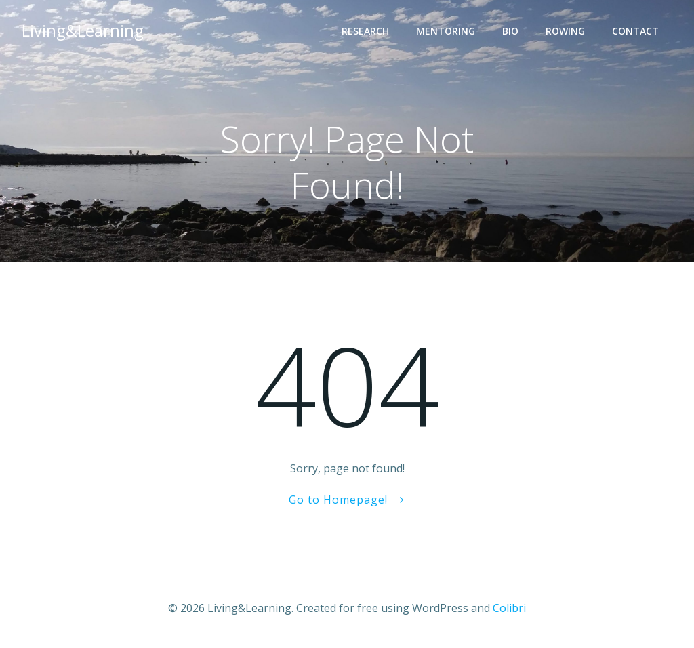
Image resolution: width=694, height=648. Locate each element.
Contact (635, 30)
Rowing (565, 30)
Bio (510, 30)
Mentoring (445, 30)
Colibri (509, 608)
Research (365, 30)
